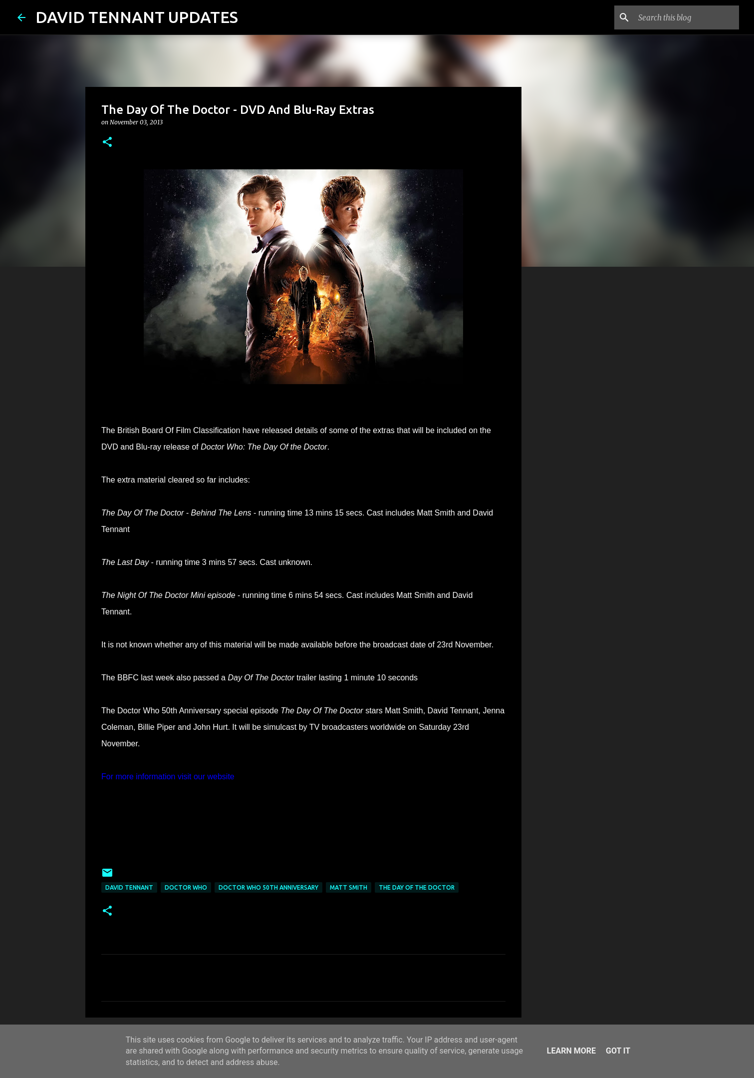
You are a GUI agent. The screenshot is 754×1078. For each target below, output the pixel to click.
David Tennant (129, 887)
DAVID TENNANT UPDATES (136, 17)
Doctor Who (186, 887)
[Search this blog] (686, 17)
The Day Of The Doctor (417, 887)
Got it (618, 1051)
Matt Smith (348, 887)
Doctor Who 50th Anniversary (268, 887)
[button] (107, 142)
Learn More (571, 1051)
